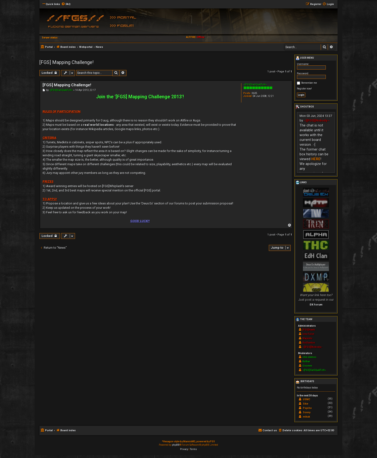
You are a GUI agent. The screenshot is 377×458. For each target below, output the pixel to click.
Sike (305, 403)
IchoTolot (308, 334)
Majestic (307, 338)
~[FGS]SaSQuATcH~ (255, 84)
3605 (254, 93)
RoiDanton (308, 342)
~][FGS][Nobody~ (317, 120)
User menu (305, 58)
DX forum (316, 304)
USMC (306, 399)
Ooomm (307, 365)
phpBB (176, 445)
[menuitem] (65, 4)
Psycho (307, 408)
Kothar (306, 361)
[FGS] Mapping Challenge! (66, 62)
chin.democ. (309, 357)
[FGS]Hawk (308, 329)
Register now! (304, 88)
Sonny (306, 412)
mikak (306, 416)
